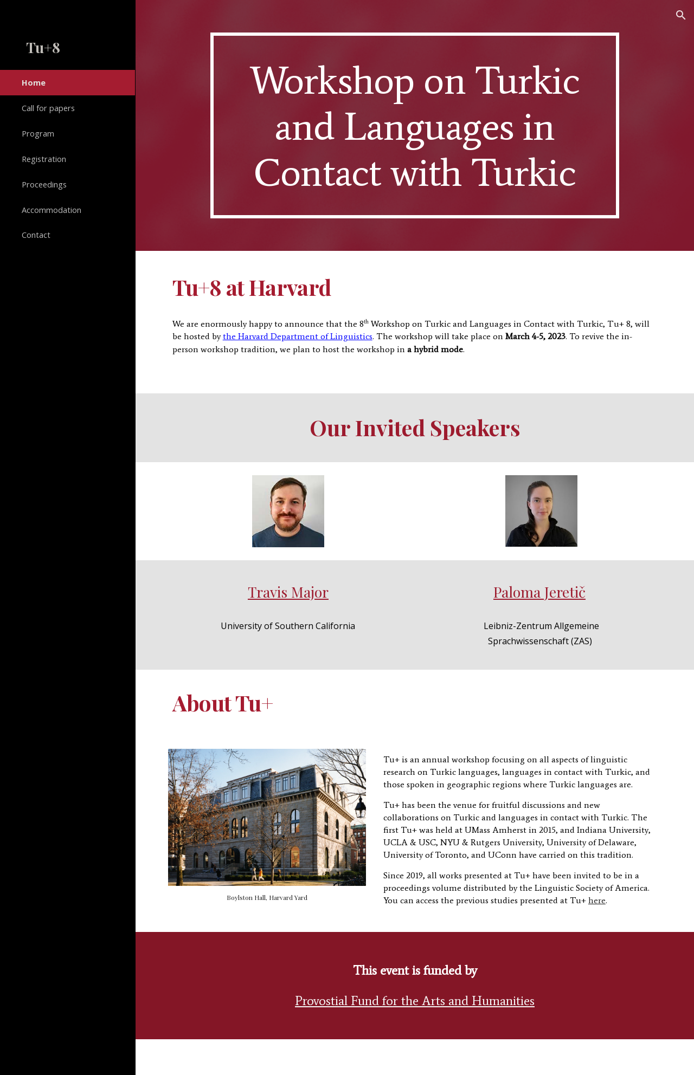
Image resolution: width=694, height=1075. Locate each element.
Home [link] (34, 82)
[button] (681, 15)
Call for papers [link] (48, 107)
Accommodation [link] (51, 209)
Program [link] (38, 133)
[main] (415, 125)
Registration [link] (44, 158)
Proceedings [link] (44, 184)
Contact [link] (36, 234)
